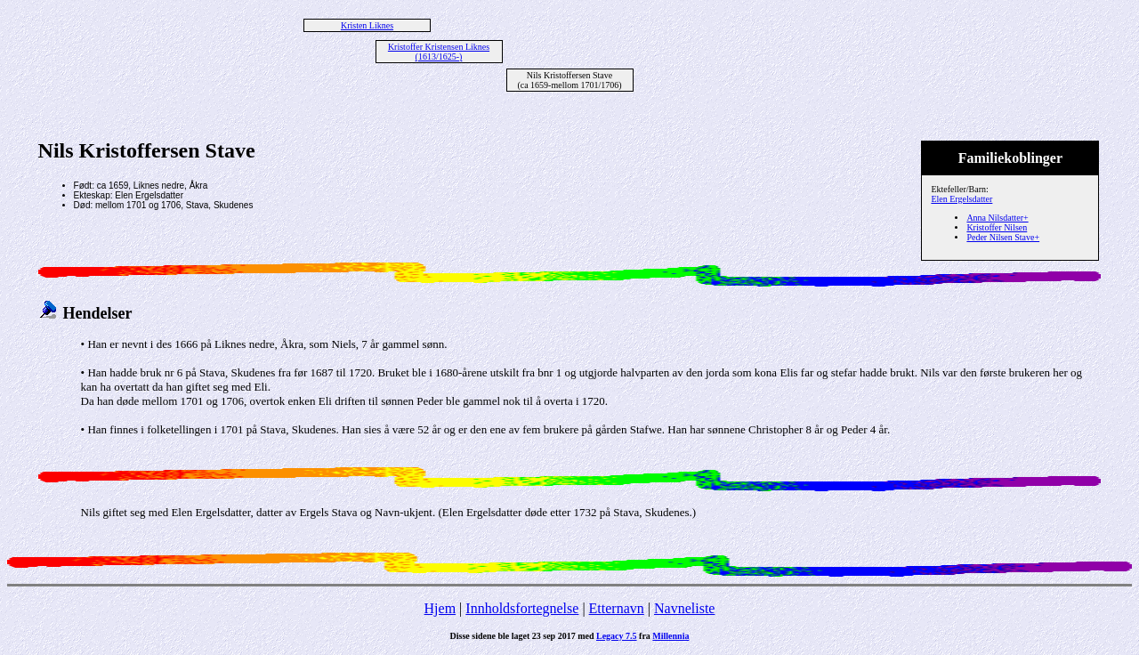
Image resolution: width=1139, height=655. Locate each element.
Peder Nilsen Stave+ (1002, 237)
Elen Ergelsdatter (961, 199)
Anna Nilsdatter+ (997, 217)
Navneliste (684, 608)
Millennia (670, 636)
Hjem (440, 608)
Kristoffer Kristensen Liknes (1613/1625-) (438, 51)
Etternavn (616, 608)
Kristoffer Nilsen (996, 227)
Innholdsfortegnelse (521, 608)
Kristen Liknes (367, 25)
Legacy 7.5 (616, 636)
